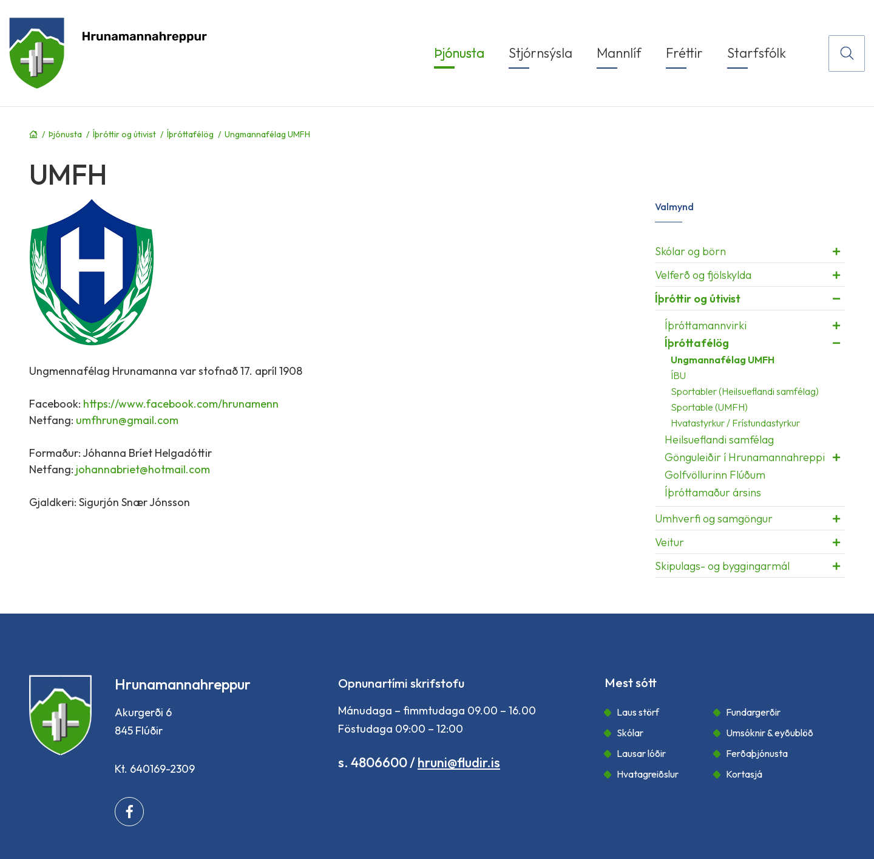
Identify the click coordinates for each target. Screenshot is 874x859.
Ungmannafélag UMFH (267, 134)
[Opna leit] (846, 53)
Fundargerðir (753, 712)
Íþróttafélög (190, 134)
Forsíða (33, 134)
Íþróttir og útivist (124, 134)
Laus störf (638, 712)
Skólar (630, 733)
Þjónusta (65, 134)
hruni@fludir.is (459, 762)
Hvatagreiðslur (648, 774)
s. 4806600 (372, 762)
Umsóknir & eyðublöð (769, 733)
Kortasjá (744, 774)
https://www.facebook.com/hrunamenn (181, 404)
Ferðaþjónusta (757, 753)
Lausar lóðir (641, 753)
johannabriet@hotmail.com (143, 469)
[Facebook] (129, 811)
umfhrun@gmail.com (127, 420)
